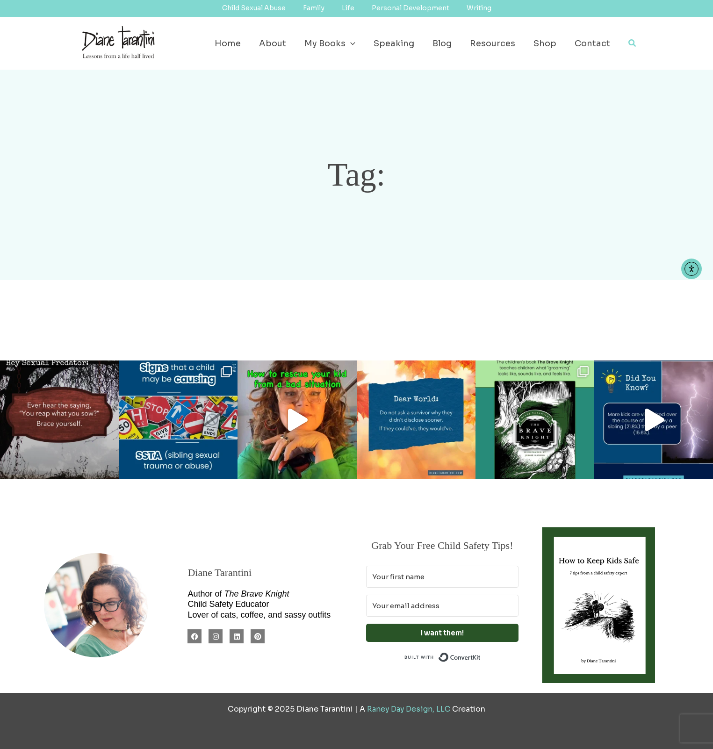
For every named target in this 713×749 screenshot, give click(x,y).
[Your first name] (442, 577)
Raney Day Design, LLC (409, 709)
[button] (632, 43)
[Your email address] (442, 606)
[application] (358, 43)
